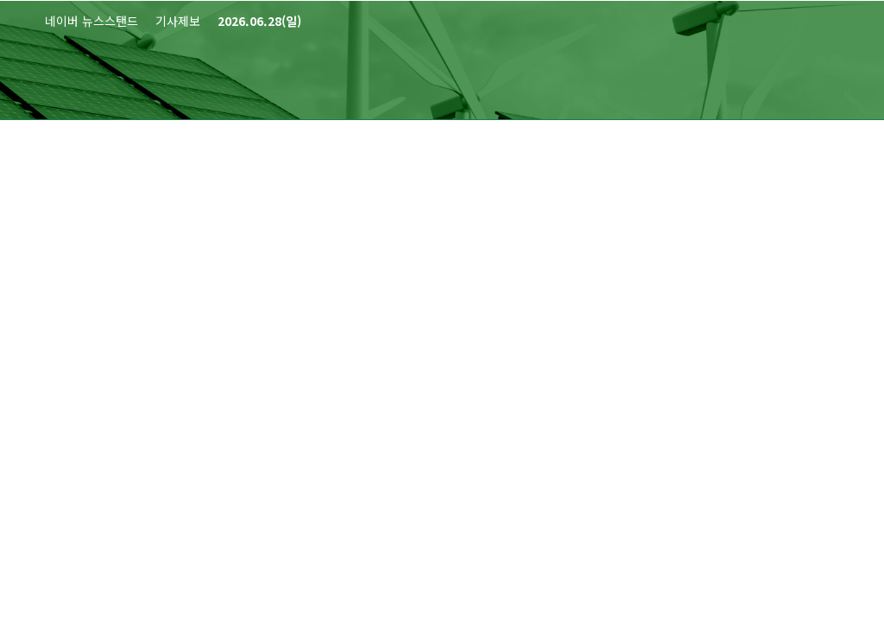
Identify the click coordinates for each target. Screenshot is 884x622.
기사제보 (177, 20)
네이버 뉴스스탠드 (91, 20)
